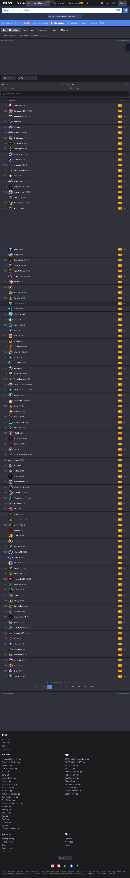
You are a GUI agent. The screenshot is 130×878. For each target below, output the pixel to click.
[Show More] (101, 3)
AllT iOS (68, 769)
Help (3, 845)
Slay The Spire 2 (8, 797)
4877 (73, 687)
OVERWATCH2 (8, 769)
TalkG (4, 819)
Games (5, 813)
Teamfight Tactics (9, 762)
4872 (43, 687)
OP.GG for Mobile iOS (73, 762)
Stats (84, 23)
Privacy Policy (8, 839)
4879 (86, 687)
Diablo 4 (5, 806)
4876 (67, 687)
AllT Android (70, 765)
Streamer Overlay (9, 829)
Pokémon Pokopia (9, 794)
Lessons (93, 23)
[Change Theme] (107, 3)
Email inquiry (7, 848)
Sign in (122, 3)
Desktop (5, 810)
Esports (5, 822)
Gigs (3, 825)
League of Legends (38, 3)
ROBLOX (5, 791)
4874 (55, 687)
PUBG (4, 772)
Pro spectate (73, 23)
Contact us (6, 851)
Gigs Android (70, 778)
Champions (7, 23)
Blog (3, 746)
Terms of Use (7, 842)
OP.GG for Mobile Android (75, 759)
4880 (92, 687)
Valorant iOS (70, 775)
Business (69, 839)
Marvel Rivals (7, 778)
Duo (3, 816)
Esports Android (71, 791)
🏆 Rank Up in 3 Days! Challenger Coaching (66, 16)
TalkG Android (71, 784)
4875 (61, 687)
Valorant (5, 765)
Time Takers (7, 800)
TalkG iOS (69, 787)
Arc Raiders (6, 787)
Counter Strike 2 (8, 784)
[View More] (93, 3)
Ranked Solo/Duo (10, 30)
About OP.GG (7, 740)
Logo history (7, 749)
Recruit (68, 845)
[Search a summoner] (118, 10)
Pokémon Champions (10, 803)
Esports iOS (70, 794)
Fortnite (5, 781)
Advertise (69, 842)
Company (6, 743)
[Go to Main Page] (7, 3)
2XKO (4, 775)
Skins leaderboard (40, 23)
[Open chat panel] (128, 47)
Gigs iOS (68, 781)
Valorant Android (72, 772)
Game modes (22, 23)
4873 (49, 687)
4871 (37, 687)
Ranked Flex (28, 30)
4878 (80, 687)
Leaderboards (57, 23)
